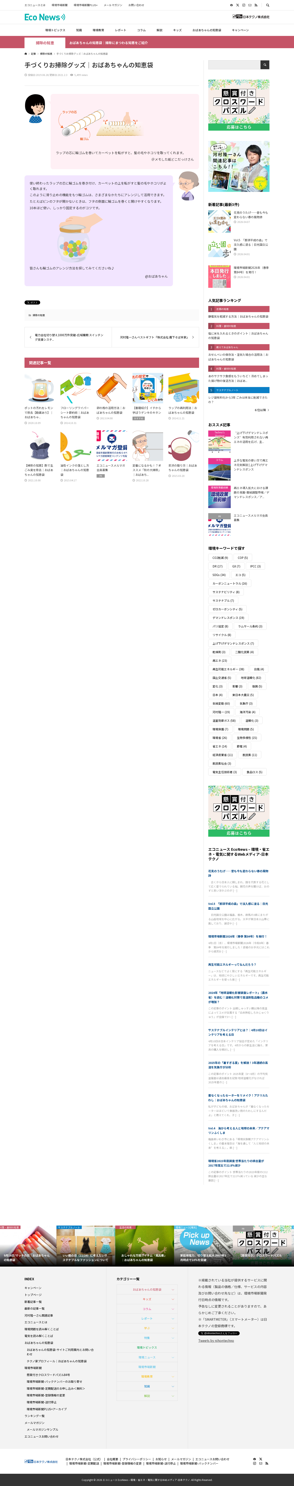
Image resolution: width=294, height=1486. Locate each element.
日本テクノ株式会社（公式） (84, 1459)
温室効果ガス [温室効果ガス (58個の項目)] (224, 721)
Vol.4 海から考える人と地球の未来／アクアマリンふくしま (238, 1130)
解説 (159, 30)
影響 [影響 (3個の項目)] (237, 686)
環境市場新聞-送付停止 (42, 1402)
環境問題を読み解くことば (41, 1329)
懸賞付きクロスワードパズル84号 (48, 1375)
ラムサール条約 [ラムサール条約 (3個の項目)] (250, 626)
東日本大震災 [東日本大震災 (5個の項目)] (243, 695)
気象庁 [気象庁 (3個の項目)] (246, 703)
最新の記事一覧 (34, 1308)
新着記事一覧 (33, 1302)
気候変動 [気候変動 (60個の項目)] (221, 703)
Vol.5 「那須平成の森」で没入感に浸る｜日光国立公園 (238, 906)
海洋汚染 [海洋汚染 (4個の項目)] (247, 712)
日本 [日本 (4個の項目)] (218, 695)
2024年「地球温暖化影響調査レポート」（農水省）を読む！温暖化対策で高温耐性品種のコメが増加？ (238, 997)
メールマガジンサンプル (42, 1429)
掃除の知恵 (45, 42)
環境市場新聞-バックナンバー (199, 1463)
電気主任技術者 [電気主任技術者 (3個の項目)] (225, 772)
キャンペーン (240, 30)
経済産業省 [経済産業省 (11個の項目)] (223, 755)
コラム (141, 30)
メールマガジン (113, 5)
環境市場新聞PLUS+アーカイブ (47, 1409)
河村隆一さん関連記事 (38, 1315)
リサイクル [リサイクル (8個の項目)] (222, 635)
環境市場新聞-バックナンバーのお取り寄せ (54, 1381)
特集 (147, 1338)
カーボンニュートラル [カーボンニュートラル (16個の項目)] (230, 583)
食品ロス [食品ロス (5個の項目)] (254, 772)
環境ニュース (147, 1357)
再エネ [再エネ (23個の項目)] (220, 660)
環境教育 (98, 30)
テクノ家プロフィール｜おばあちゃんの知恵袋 (57, 1361)
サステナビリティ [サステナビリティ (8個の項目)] (226, 592)
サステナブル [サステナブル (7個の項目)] (223, 600)
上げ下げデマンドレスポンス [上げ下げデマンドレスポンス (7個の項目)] (233, 643)
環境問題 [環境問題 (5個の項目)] (246, 729)
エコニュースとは (35, 5)
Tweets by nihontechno (216, 1340)
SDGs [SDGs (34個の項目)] (219, 575)
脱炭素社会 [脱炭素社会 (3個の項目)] (222, 763)
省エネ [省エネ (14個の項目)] (220, 746)
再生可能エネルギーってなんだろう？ (232, 964)
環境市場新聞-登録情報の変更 (46, 1395)
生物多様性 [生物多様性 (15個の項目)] (247, 738)
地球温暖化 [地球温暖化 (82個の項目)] (251, 678)
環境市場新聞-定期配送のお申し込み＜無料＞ (56, 1388)
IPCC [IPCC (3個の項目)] (255, 566)
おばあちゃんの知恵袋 (207, 30)
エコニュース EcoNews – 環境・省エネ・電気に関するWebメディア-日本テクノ (239, 853)
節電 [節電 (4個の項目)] (242, 746)
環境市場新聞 (60, 5)
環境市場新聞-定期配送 (84, 1463)
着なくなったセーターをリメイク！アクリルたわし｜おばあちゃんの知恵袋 (238, 1097)
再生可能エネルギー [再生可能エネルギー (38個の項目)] (228, 669)
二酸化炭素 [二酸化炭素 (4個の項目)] (244, 652)
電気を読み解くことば (38, 1336)
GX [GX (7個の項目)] (236, 566)
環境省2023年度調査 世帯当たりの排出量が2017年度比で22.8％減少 (236, 1163)
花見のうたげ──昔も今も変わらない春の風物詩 (238, 873)
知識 (79, 30)
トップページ (33, 1295)
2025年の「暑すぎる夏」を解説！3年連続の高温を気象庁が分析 (238, 1065)
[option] (29, 1246)
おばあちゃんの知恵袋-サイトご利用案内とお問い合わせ (60, 1352)
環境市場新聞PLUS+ (86, 5)
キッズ (177, 30)
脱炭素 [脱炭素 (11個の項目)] (250, 755)
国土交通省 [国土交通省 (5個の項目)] (222, 678)
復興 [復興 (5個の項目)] (257, 686)
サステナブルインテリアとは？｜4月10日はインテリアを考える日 (237, 1032)
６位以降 (260, 410)
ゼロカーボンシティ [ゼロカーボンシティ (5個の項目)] (227, 609)
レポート (120, 30)
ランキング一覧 (34, 1416)
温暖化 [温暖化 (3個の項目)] (251, 721)
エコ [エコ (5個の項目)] (240, 575)
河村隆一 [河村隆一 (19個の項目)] (221, 712)
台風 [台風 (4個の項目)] (259, 669)
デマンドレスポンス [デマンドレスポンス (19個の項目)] (228, 618)
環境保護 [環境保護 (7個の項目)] (220, 729)
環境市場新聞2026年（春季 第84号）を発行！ (237, 936)
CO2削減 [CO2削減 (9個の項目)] (220, 558)
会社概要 (112, 1459)
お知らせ (161, 1459)
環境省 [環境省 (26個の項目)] (220, 738)
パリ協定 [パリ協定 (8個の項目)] (220, 626)
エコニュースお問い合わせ (41, 1436)
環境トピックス (55, 30)
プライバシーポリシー (136, 1459)
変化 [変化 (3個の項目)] (218, 686)
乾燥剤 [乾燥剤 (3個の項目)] (219, 652)
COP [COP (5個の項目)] (243, 558)
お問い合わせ (136, 5)
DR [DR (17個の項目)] (218, 566)
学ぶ (147, 1328)
